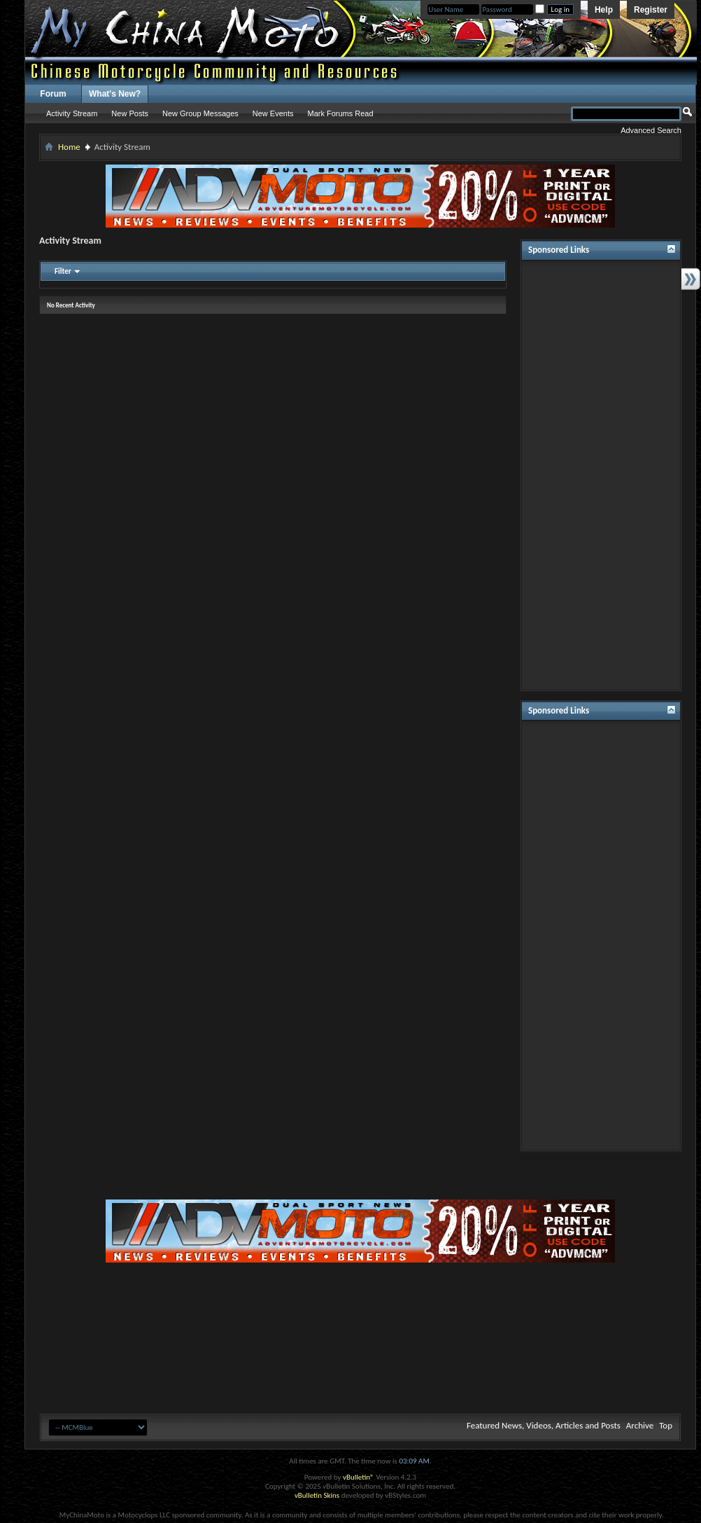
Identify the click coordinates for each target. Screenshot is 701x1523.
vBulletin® (358, 1477)
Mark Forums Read (340, 113)
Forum (53, 94)
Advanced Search (651, 130)
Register (650, 10)
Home (69, 146)
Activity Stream (71, 113)
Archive (639, 1425)
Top (665, 1425)
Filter (63, 271)
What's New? (115, 94)
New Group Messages (200, 113)
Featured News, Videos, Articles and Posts (544, 1425)
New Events (273, 113)
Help (604, 10)
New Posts (129, 113)
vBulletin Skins (317, 1495)
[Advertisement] (601, 475)
